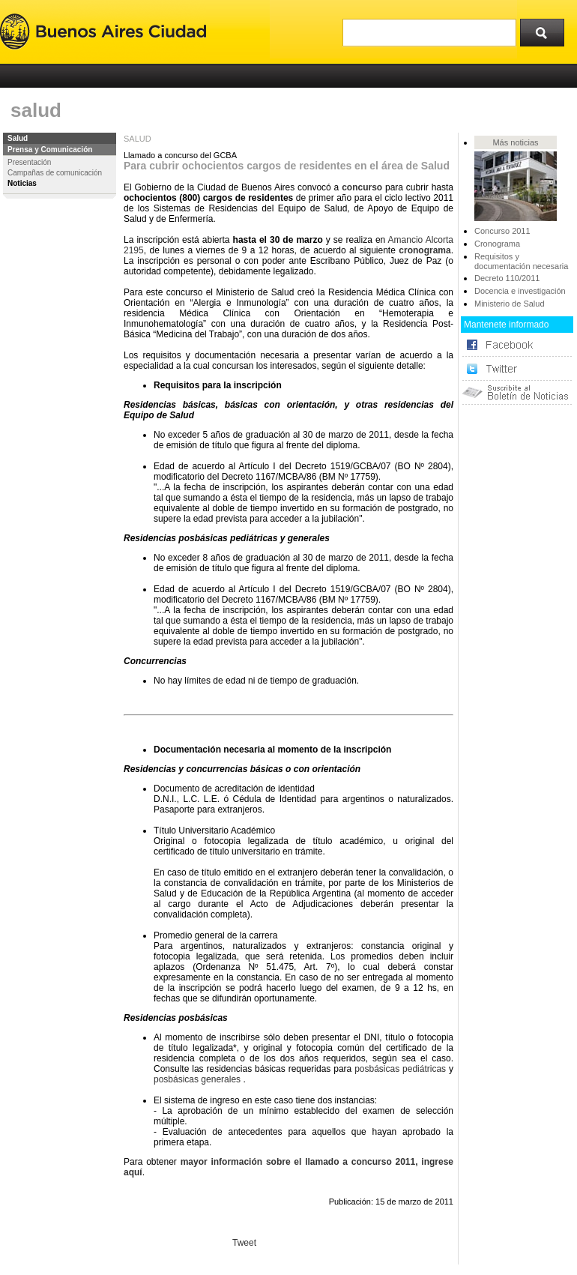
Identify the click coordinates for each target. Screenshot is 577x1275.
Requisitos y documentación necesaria (521, 261)
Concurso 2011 (502, 230)
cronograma (424, 250)
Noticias (22, 183)
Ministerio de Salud (509, 303)
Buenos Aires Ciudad (103, 32)
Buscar (547, 29)
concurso (362, 187)
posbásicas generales (197, 1079)
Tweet (244, 1243)
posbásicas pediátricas (400, 1069)
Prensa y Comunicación (49, 149)
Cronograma (497, 243)
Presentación (29, 162)
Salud (17, 138)
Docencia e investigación (520, 290)
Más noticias (515, 142)
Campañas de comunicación (54, 173)
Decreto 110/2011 (507, 278)
